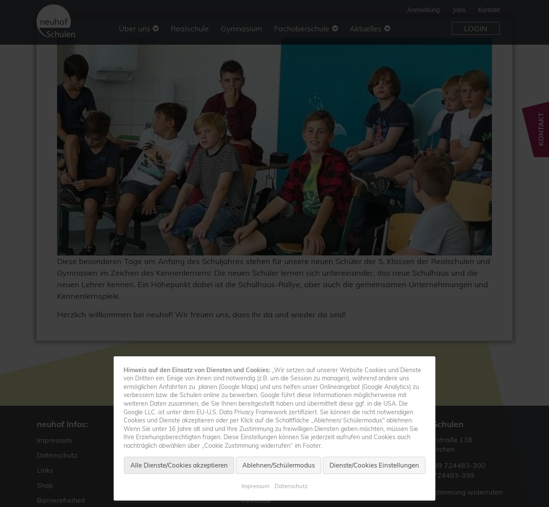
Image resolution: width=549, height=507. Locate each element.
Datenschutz (291, 486)
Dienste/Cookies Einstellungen (374, 465)
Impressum (255, 486)
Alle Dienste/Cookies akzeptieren (179, 465)
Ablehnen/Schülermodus (278, 465)
